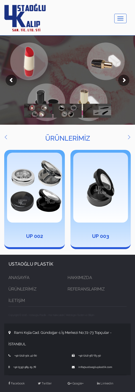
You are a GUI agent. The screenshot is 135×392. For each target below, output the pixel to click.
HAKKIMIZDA (80, 277)
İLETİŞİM (16, 300)
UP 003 (100, 236)
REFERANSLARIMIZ (86, 289)
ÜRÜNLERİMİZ (22, 289)
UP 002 (34, 236)
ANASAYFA (18, 277)
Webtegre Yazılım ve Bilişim (80, 315)
